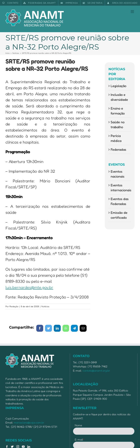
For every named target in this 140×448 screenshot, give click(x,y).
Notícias (45, 306)
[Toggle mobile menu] (133, 12)
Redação (13, 306)
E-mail (79, 439)
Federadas (118, 149)
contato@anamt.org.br (96, 370)
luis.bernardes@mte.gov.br (29, 287)
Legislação (118, 86)
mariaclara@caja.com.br (29, 422)
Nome (78, 425)
